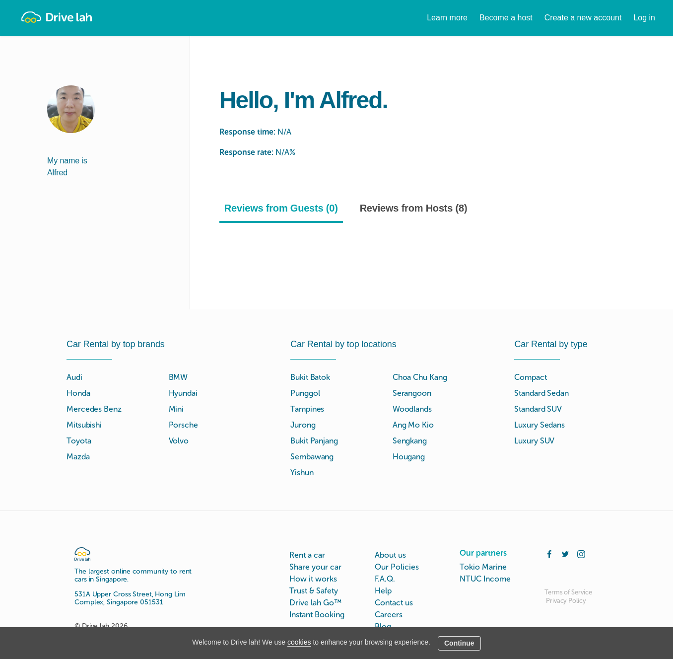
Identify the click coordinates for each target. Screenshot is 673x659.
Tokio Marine (483, 567)
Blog (383, 626)
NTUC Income (485, 579)
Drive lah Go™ (315, 602)
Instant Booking (316, 614)
